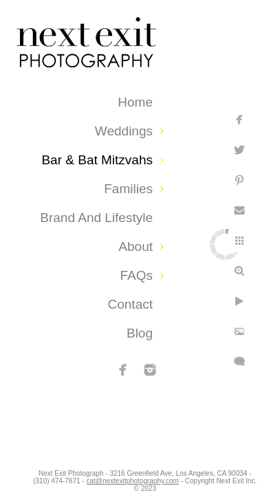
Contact (130, 304)
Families (128, 189)
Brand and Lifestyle (96, 217)
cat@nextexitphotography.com (198, 477)
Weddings (124, 131)
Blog (140, 333)
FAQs (136, 275)
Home (135, 102)
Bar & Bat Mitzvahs (97, 160)
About (135, 246)
